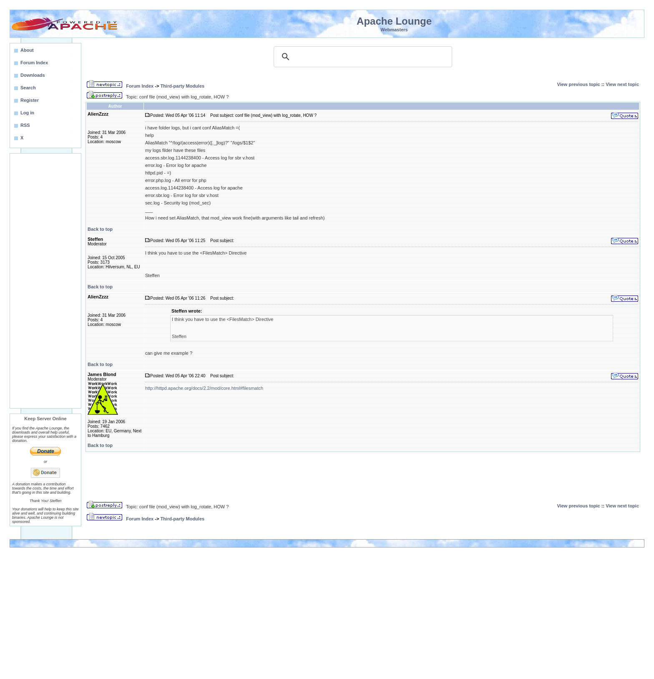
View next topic (622, 84)
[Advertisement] (45, 281)
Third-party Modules (182, 85)
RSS (25, 125)
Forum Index (139, 85)
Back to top (100, 229)
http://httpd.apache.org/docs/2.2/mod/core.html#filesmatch (204, 388)
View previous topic (578, 84)
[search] (361, 57)
